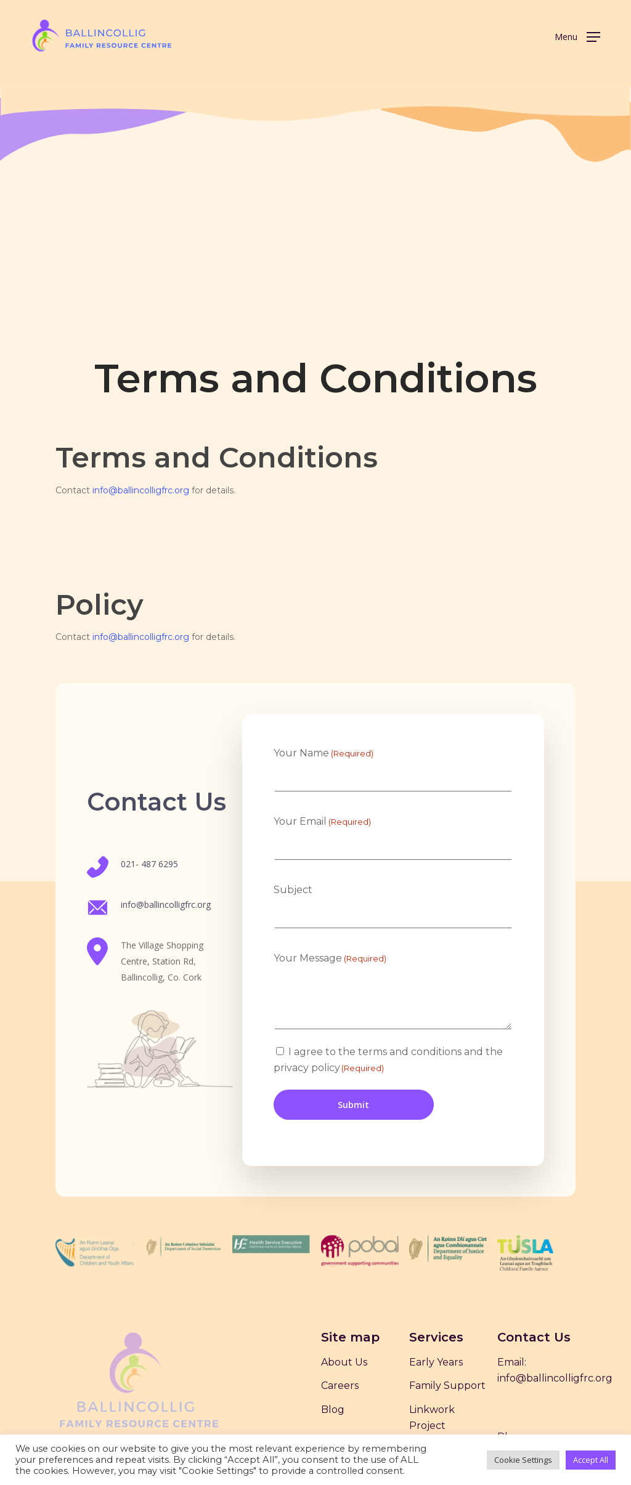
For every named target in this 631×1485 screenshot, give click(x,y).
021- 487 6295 (149, 864)
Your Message (330, 958)
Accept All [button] (590, 1459)
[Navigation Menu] (577, 36)
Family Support (447, 1385)
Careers (340, 1385)
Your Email (322, 822)
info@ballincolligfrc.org (140, 490)
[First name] (393, 778)
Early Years (436, 1362)
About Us (344, 1362)
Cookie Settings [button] (523, 1459)
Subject (293, 890)
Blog (332, 1409)
